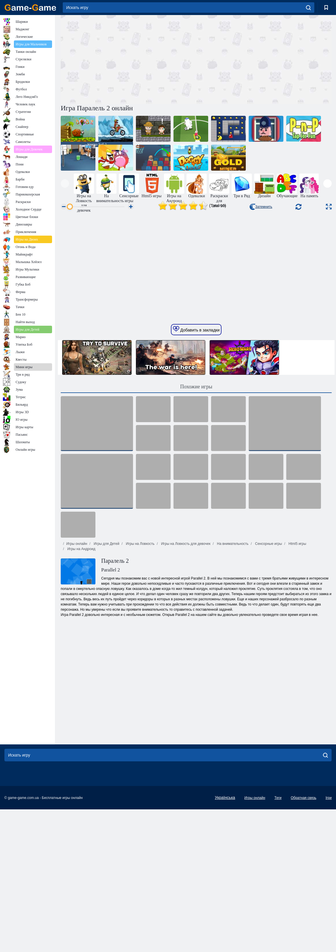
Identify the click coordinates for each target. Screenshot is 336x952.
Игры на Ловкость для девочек (185, 662)
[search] (308, 7)
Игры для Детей (106, 662)
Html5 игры (296, 662)
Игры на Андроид (80, 668)
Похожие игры (196, 505)
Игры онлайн (76, 662)
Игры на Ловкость (139, 662)
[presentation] (65, 183)
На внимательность (232, 662)
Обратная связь (303, 916)
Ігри (329, 916)
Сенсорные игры (268, 662)
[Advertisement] (128, 58)
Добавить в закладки (196, 448)
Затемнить (261, 207)
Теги (277, 916)
